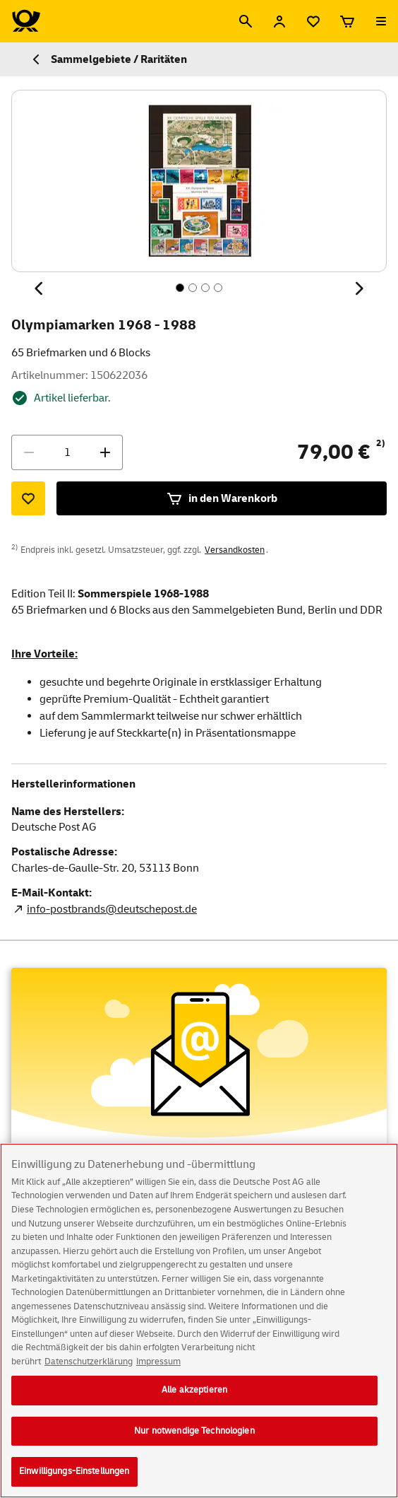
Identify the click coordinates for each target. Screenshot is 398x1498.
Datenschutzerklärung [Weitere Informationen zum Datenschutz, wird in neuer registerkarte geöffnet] (88, 1362)
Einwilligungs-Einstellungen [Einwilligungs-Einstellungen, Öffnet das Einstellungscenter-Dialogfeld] (74, 1472)
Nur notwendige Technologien (194, 1431)
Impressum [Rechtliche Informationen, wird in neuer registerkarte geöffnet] (158, 1362)
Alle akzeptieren (194, 1391)
